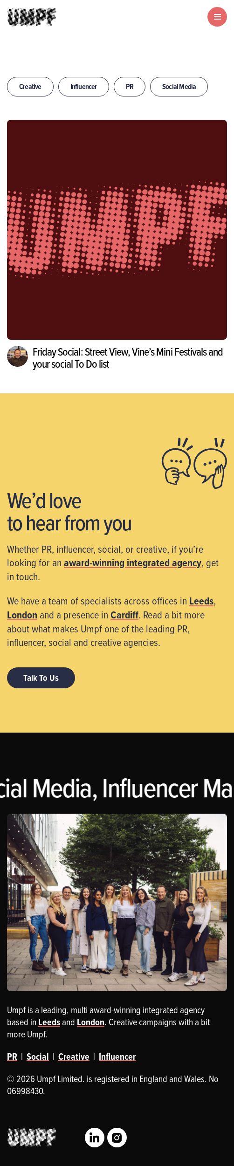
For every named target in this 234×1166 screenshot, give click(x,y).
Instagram (117, 1137)
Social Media (179, 86)
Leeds (201, 600)
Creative (30, 86)
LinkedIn (94, 1137)
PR (129, 86)
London (22, 614)
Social (38, 1056)
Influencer (83, 86)
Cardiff (124, 614)
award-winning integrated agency (132, 562)
